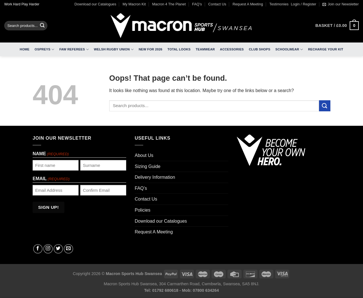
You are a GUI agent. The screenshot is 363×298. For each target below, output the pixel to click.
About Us (144, 155)
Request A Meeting (248, 4)
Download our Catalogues (95, 4)
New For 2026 (150, 49)
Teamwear (205, 49)
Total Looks (179, 49)
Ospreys (44, 49)
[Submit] (42, 26)
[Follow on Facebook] (38, 249)
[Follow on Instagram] (48, 249)
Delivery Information (155, 177)
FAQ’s (197, 4)
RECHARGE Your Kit (325, 49)
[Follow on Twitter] (58, 249)
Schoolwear (289, 49)
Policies (142, 210)
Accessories (232, 49)
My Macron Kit (134, 4)
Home (24, 49)
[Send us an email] (68, 249)
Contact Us (217, 4)
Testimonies (279, 4)
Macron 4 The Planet (169, 4)
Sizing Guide (148, 166)
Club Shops (260, 49)
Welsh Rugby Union (114, 49)
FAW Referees (74, 49)
